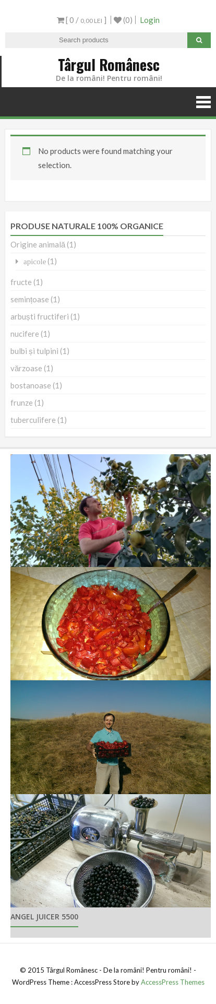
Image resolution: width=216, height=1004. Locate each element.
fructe (21, 282)
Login (150, 20)
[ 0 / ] (81, 20)
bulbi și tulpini (34, 351)
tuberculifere (33, 419)
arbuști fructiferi (39, 316)
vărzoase (26, 368)
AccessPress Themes (173, 982)
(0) (123, 20)
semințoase (29, 299)
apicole (34, 261)
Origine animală (37, 244)
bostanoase (30, 385)
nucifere (24, 333)
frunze (21, 402)
